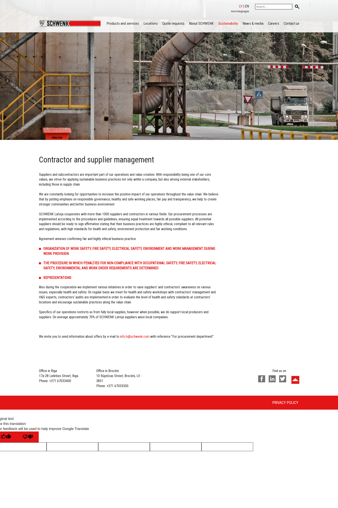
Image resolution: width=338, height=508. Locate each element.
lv (240, 6)
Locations (151, 23)
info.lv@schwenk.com (134, 336)
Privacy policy (285, 402)
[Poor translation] (28, 436)
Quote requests (173, 23)
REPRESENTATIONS (57, 278)
